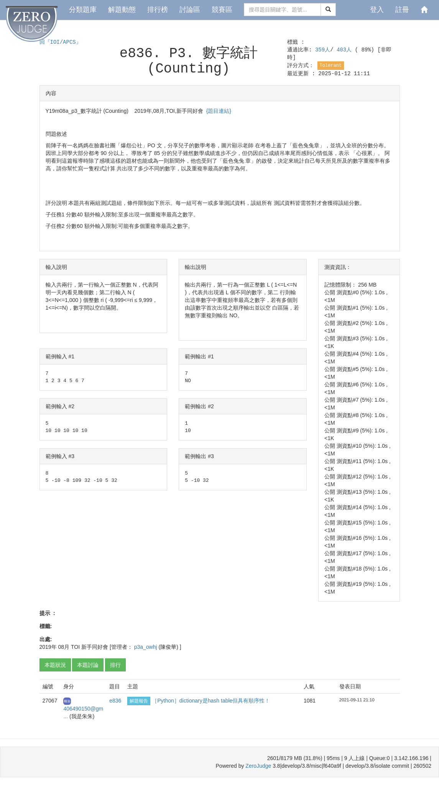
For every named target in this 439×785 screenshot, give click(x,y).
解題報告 (139, 701)
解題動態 (122, 9)
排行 (115, 665)
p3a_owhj (146, 647)
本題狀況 (55, 665)
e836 (115, 701)
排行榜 (157, 9)
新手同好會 (94, 647)
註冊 (402, 9)
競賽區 (222, 9)
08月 (64, 647)
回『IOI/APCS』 (60, 42)
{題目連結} (218, 111)
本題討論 (88, 665)
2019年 (48, 647)
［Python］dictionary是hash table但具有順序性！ (211, 701)
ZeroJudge (258, 766)
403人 (346, 50)
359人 (322, 50)
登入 (377, 9)
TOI (75, 647)
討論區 (189, 9)
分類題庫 (83, 9)
